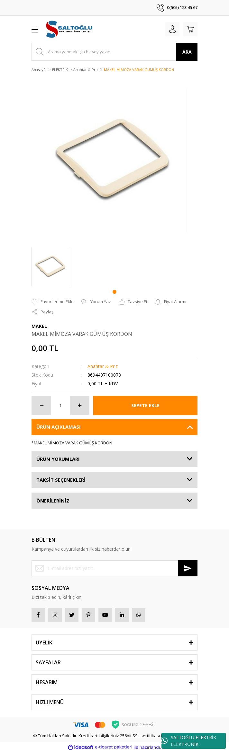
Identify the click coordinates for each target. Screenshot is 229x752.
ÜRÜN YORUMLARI (58, 459)
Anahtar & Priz (102, 366)
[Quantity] (60, 405)
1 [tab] (114, 292)
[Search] (114, 52)
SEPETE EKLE (145, 405)
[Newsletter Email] (114, 568)
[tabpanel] (51, 266)
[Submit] (187, 568)
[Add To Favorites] (53, 302)
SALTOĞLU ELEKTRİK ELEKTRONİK (188, 740)
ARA (187, 52)
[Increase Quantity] (79, 405)
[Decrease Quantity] (41, 405)
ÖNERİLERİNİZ (52, 500)
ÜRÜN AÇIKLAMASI (58, 427)
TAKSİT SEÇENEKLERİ (61, 480)
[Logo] (70, 29)
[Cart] (190, 29)
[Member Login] (172, 29)
